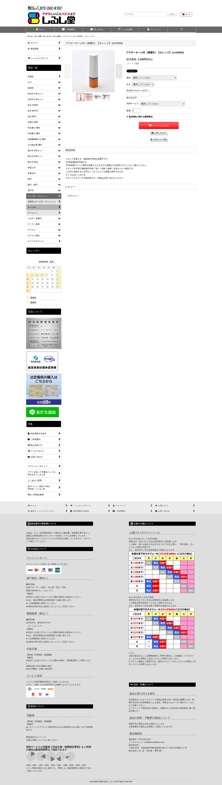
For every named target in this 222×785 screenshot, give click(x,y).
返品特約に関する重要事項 (139, 117)
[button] (182, 30)
